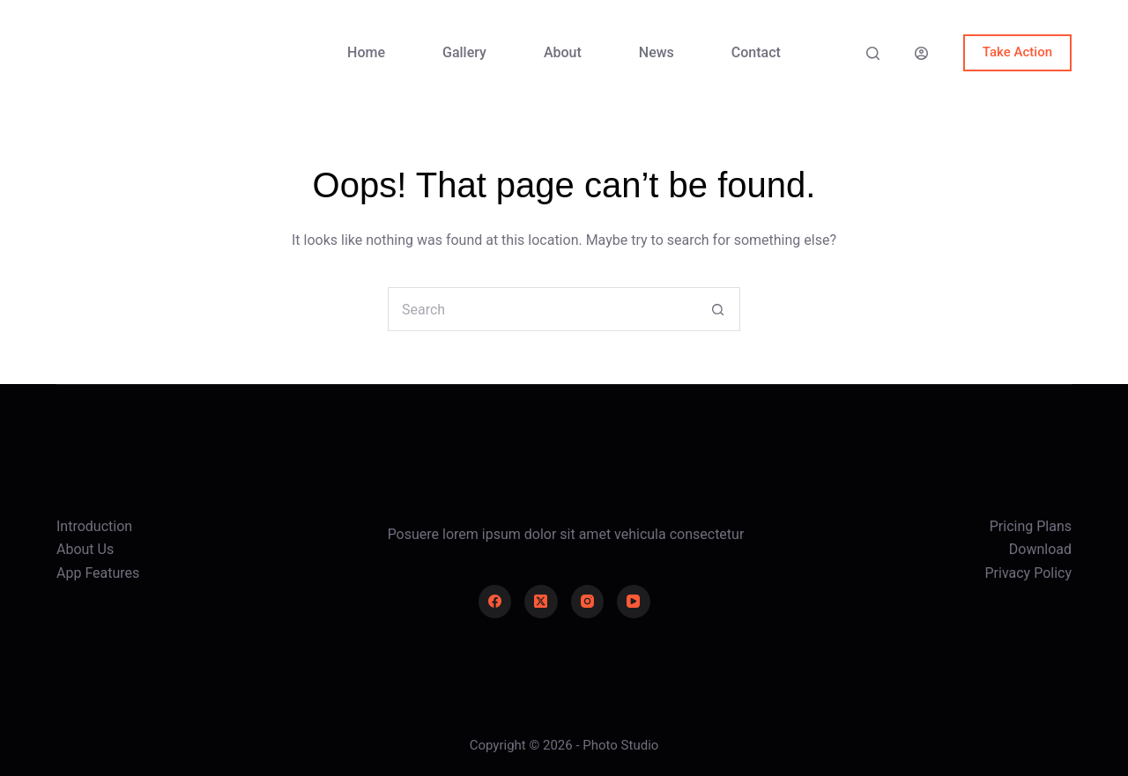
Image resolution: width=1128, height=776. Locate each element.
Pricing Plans (1031, 526)
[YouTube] (633, 601)
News (656, 52)
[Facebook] (495, 601)
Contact (756, 52)
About (563, 52)
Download (1040, 549)
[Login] (921, 53)
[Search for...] (542, 309)
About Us (85, 549)
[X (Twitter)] (541, 601)
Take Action (1017, 52)
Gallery (464, 52)
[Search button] (718, 309)
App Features (97, 573)
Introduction (94, 526)
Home (366, 52)
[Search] (872, 53)
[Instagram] (588, 601)
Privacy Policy (1028, 573)
